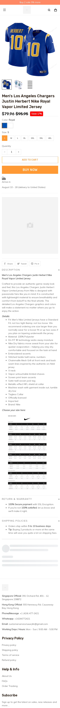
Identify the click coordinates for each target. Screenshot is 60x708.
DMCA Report (22, 693)
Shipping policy (10, 618)
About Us (7, 644)
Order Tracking (10, 654)
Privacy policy (9, 613)
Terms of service (10, 623)
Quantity (6, 146)
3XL (41, 138)
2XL (32, 138)
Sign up (50, 680)
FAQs (5, 649)
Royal (12, 119)
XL (24, 138)
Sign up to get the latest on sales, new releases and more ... (29, 672)
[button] (30, 316)
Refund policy (9, 628)
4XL (50, 138)
